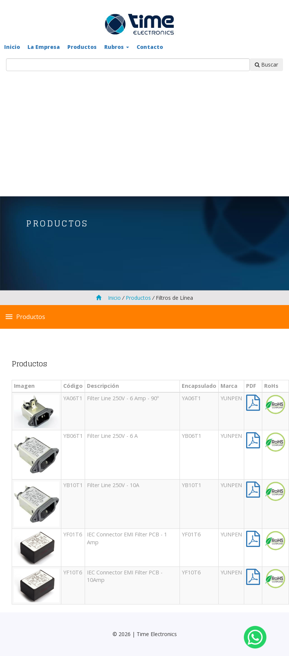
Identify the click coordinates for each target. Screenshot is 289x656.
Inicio (12, 46)
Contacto (150, 46)
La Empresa (43, 46)
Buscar (266, 64)
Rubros (116, 46)
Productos (82, 46)
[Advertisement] (144, 128)
